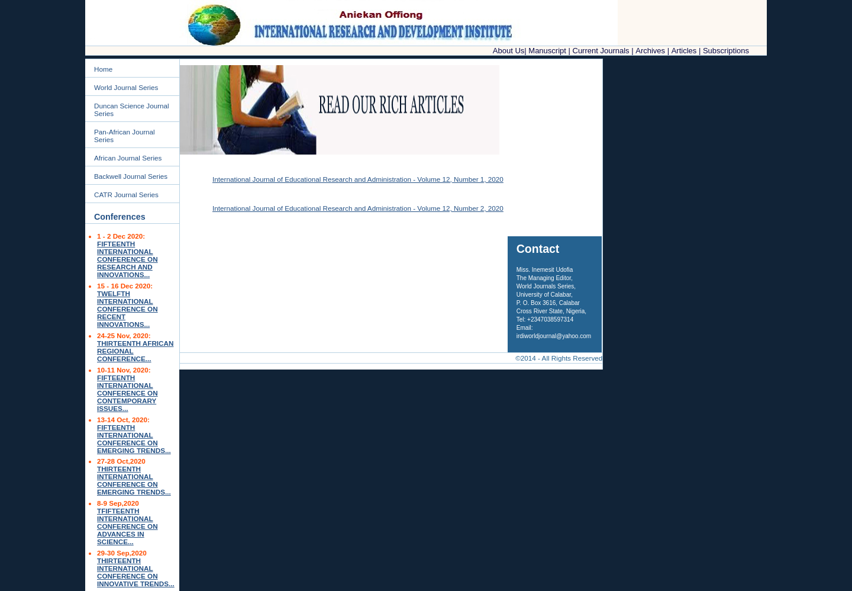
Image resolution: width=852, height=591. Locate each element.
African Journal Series (128, 158)
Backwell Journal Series (130, 176)
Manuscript (547, 50)
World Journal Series (126, 87)
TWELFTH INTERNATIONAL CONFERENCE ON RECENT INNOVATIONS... (127, 309)
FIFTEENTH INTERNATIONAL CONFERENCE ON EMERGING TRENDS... (134, 438)
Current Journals (602, 50)
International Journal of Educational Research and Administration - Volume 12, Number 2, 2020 (358, 208)
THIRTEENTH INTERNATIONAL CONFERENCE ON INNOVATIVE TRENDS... (136, 572)
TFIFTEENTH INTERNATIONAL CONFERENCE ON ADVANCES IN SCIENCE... (127, 526)
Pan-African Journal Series (124, 135)
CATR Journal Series (126, 194)
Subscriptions (726, 50)
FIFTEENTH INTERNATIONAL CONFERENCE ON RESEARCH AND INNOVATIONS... (127, 259)
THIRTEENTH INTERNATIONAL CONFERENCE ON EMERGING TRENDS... (134, 480)
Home (103, 69)
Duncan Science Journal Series (131, 109)
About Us (508, 50)
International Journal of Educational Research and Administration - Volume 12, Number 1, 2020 (358, 179)
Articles (684, 50)
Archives (650, 50)
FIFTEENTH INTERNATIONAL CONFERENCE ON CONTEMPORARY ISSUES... (127, 393)
